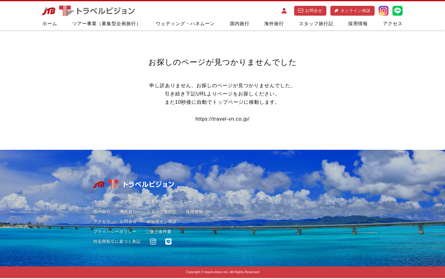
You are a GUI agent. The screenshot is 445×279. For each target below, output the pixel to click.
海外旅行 (274, 23)
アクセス (393, 23)
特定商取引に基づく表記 (116, 242)
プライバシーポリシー (114, 232)
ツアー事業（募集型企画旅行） (106, 23)
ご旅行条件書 (158, 232)
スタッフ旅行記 (316, 23)
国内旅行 (240, 23)
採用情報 (358, 23)
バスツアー (126, 202)
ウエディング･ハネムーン (171, 202)
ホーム (49, 23)
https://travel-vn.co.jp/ (222, 119)
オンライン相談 (352, 10)
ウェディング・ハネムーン (185, 23)
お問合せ (310, 10)
